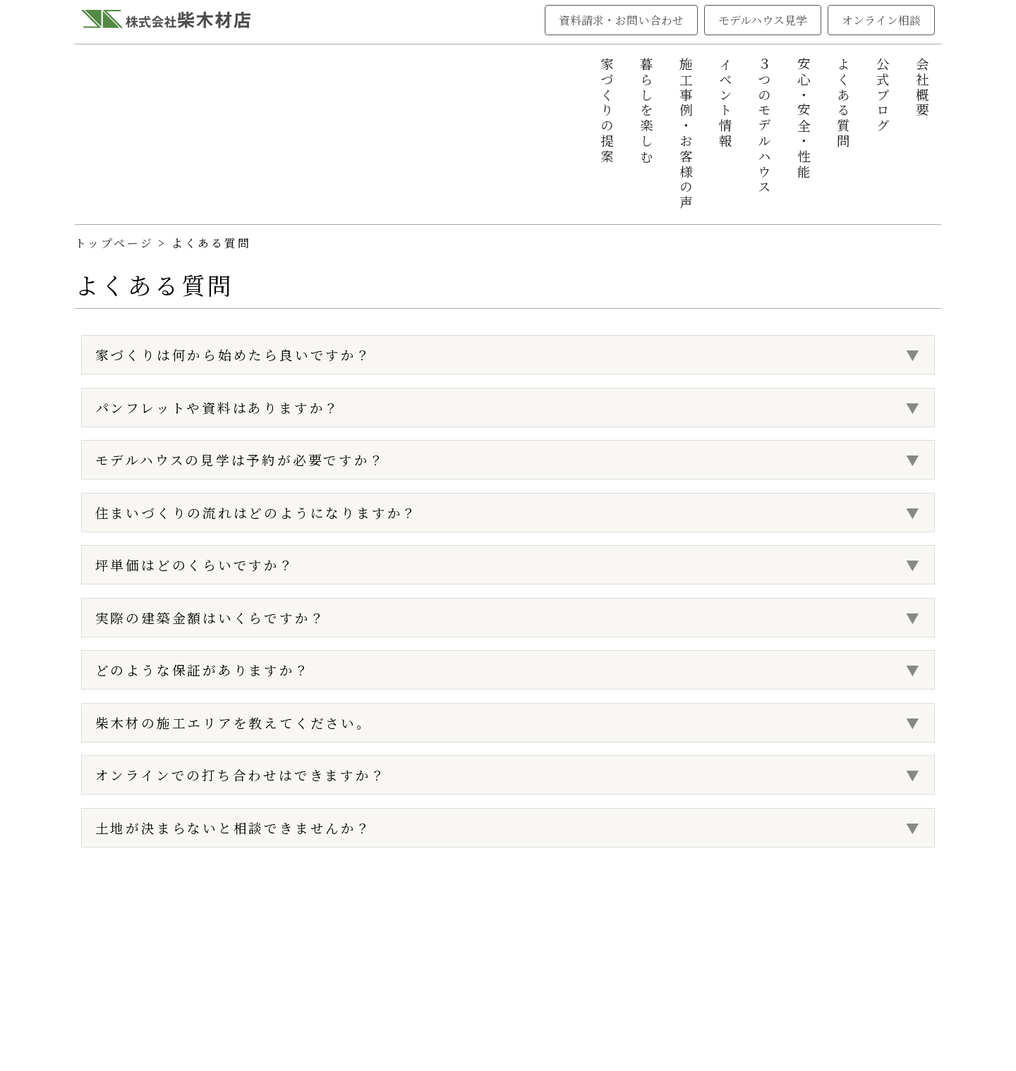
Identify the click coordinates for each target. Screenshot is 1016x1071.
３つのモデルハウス (764, 126)
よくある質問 (843, 103)
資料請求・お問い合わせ (621, 20)
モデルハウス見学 (763, 20)
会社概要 (922, 87)
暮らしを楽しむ (646, 111)
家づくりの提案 (607, 111)
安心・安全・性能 (803, 118)
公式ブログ (882, 95)
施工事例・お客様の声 (686, 134)
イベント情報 (725, 103)
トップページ (114, 243)
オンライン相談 (881, 20)
